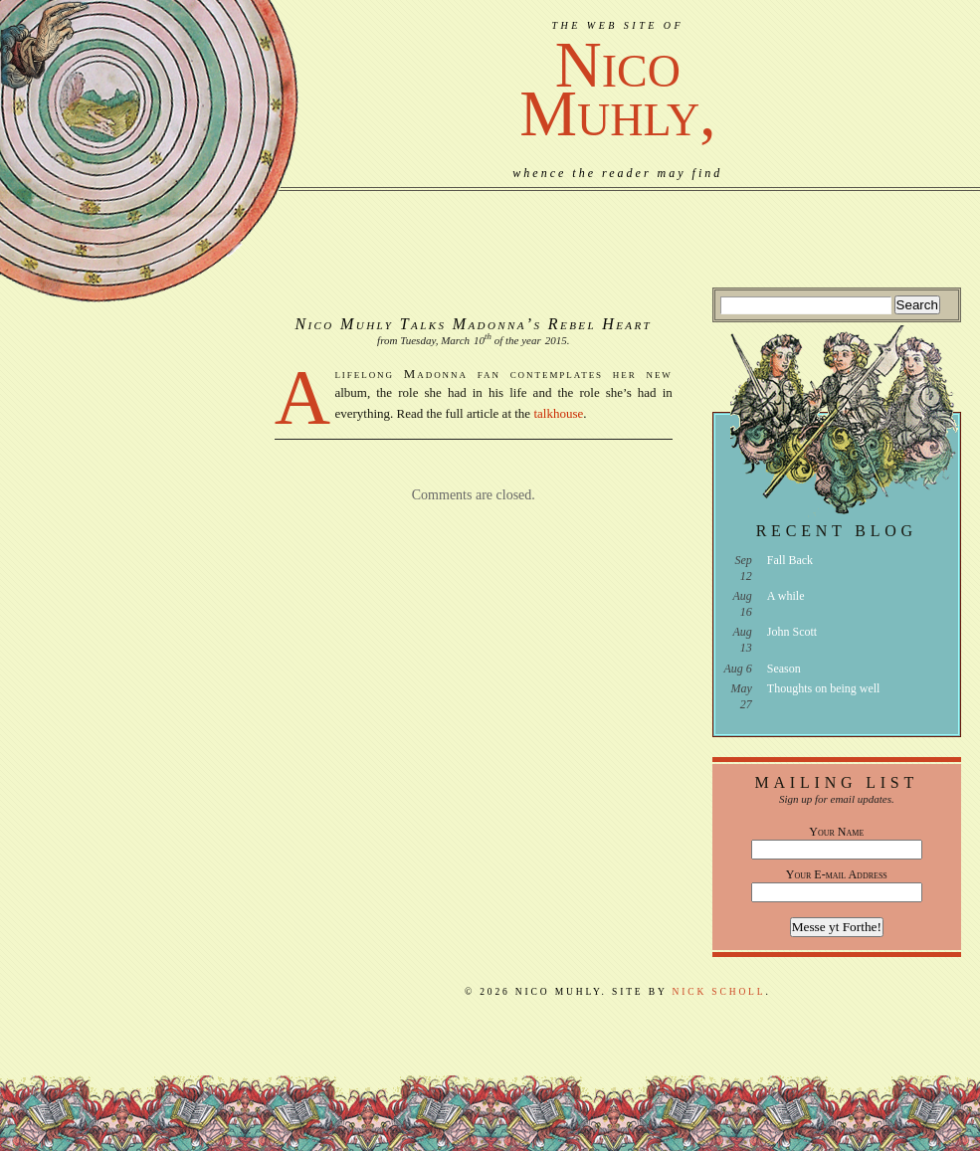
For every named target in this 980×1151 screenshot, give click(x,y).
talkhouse (558, 413)
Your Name (836, 832)
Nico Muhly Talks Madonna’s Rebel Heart (473, 323)
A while (786, 596)
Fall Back (790, 560)
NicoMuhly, (617, 89)
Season (784, 668)
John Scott (792, 632)
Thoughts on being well (824, 688)
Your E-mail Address (836, 874)
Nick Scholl (719, 992)
